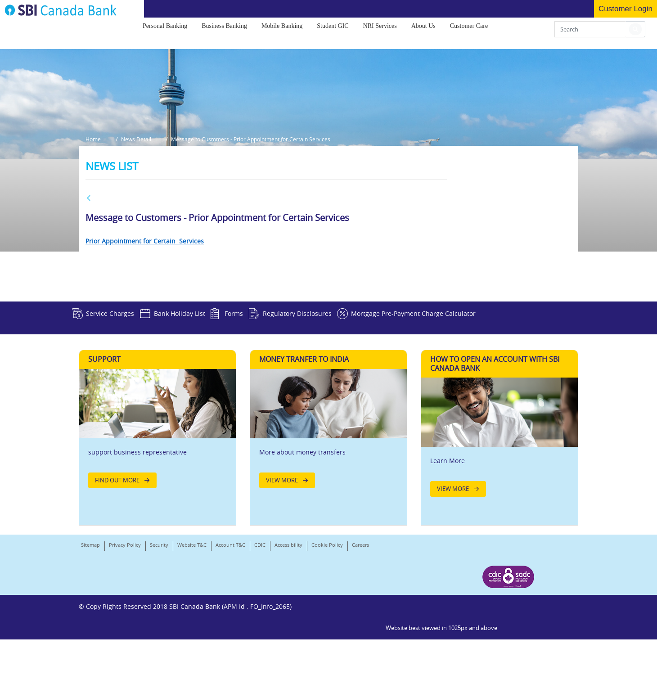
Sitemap (90, 627)
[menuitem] (164, 29)
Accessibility (288, 627)
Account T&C (230, 627)
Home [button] (93, 215)
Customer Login (625, 8)
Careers (89, 639)
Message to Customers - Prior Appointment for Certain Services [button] (260, 215)
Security (159, 627)
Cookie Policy (327, 627)
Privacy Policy (125, 627)
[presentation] (164, 29)
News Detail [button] (141, 215)
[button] (635, 32)
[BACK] (89, 271)
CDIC (260, 627)
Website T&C (192, 627)
